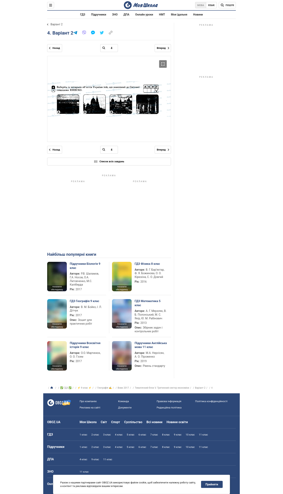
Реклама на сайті (90, 407)
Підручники (98, 14)
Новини (198, 14)
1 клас (83, 434)
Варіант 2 (56, 24)
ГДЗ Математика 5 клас (148, 303)
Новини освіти (177, 422)
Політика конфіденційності (211, 401)
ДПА (126, 14)
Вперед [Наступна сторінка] (161, 48)
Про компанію (88, 401)
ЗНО (115, 14)
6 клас (142, 434)
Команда (123, 401)
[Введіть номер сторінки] (109, 48)
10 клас (190, 434)
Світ (104, 422)
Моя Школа (88, 422)
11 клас (203, 434)
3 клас (107, 434)
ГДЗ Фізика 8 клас (147, 264)
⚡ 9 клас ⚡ (84, 387)
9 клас (178, 434)
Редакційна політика (169, 407)
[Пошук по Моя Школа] (227, 5)
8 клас (166, 434)
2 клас (95, 434)
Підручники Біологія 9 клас (85, 265)
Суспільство (133, 422)
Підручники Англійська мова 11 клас (151, 345)
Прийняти (212, 484)
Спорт (115, 422)
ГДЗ (82, 14)
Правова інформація (169, 401)
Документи (124, 407)
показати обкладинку (57, 288)
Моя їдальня (179, 14)
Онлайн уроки (144, 14)
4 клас (119, 434)
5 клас (130, 434)
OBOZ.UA (54, 422)
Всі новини (154, 422)
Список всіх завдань (109, 161)
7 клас (154, 434)
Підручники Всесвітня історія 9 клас (85, 345)
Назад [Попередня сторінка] (56, 48)
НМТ (162, 14)
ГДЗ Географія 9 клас (84, 301)
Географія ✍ (104, 387)
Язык (211, 5)
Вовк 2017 (123, 387)
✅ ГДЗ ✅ (66, 387)
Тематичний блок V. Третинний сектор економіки (162, 387)
